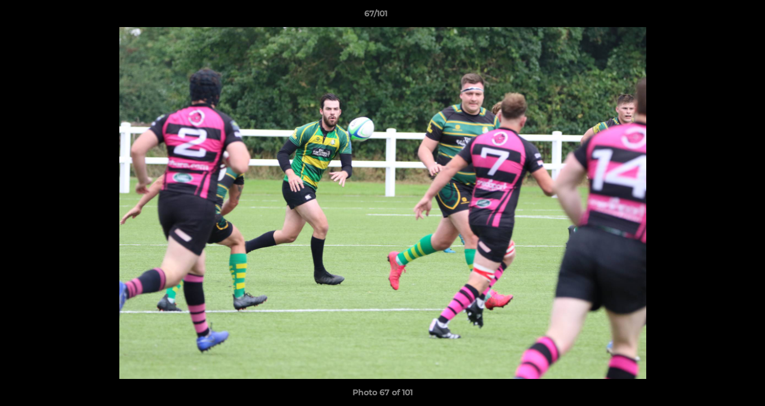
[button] (717, 16)
